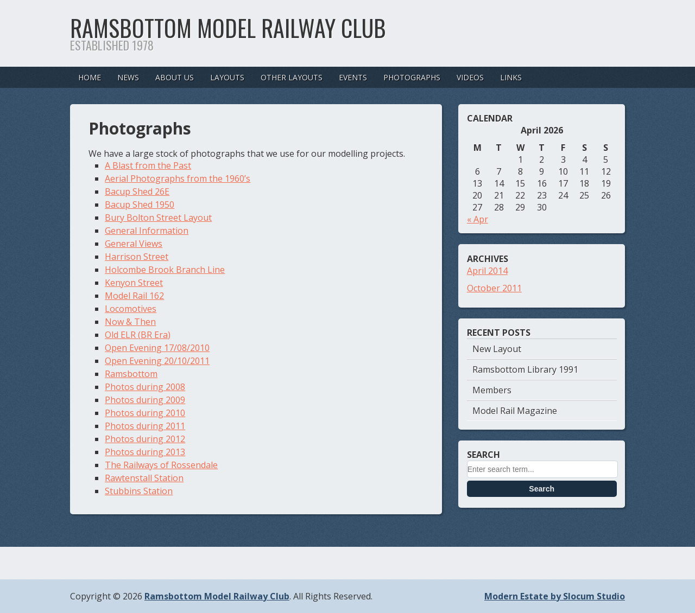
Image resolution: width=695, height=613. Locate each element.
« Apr (477, 219)
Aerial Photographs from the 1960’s (177, 178)
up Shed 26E (144, 191)
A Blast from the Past (148, 165)
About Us (174, 77)
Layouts (227, 77)
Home (89, 77)
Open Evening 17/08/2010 (157, 348)
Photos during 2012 (145, 439)
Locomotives (130, 309)
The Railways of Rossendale (161, 465)
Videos (470, 77)
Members (491, 390)
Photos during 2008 (145, 387)
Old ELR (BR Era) (137, 335)
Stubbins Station (139, 491)
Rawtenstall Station (144, 478)
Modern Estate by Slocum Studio (554, 596)
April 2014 (487, 271)
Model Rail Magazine (514, 411)
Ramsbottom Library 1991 (525, 369)
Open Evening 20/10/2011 (157, 361)
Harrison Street (136, 257)
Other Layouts (292, 77)
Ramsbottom (131, 374)
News (128, 77)
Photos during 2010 (145, 413)
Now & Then (130, 322)
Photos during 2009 (145, 400)
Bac (112, 191)
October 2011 (494, 288)
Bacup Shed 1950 (139, 204)
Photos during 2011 (145, 426)
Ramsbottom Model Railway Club (228, 27)
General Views (133, 244)
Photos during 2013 (145, 452)
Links (511, 77)
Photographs (411, 77)
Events (353, 77)
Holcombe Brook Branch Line (165, 270)
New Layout (496, 349)
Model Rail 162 (134, 296)
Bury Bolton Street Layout (158, 218)
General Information (146, 231)
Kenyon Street (134, 283)
